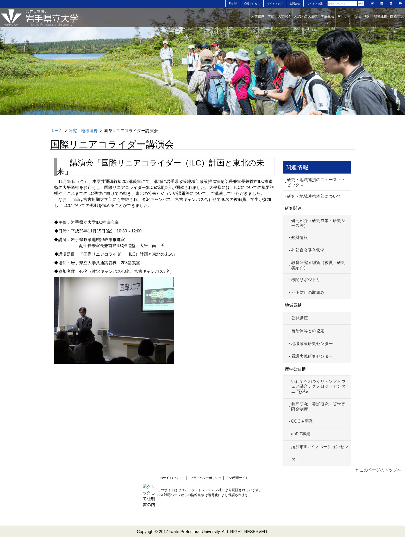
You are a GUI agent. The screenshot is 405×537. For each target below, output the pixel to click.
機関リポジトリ (305, 279)
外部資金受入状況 (308, 250)
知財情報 (299, 237)
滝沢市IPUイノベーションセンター (319, 453)
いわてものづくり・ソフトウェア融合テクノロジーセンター (318, 387)
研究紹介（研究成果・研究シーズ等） (318, 223)
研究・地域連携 (375, 19)
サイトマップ (275, 3)
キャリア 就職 (349, 19)
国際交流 (397, 19)
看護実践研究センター (312, 356)
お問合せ (295, 3)
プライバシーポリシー (205, 478)
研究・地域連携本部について (314, 196)
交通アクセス (252, 3)
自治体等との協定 (308, 331)
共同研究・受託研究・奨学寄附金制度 (318, 406)
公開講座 (299, 318)
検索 (361, 3)
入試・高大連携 (306, 19)
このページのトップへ (380, 470)
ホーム (56, 130)
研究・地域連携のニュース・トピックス (316, 182)
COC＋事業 (302, 421)
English (233, 3)
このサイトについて (171, 478)
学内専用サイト (237, 478)
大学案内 (258, 19)
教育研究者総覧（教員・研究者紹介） (318, 265)
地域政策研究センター (312, 343)
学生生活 (327, 19)
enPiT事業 (300, 434)
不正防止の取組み (308, 292)
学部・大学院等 (279, 19)
